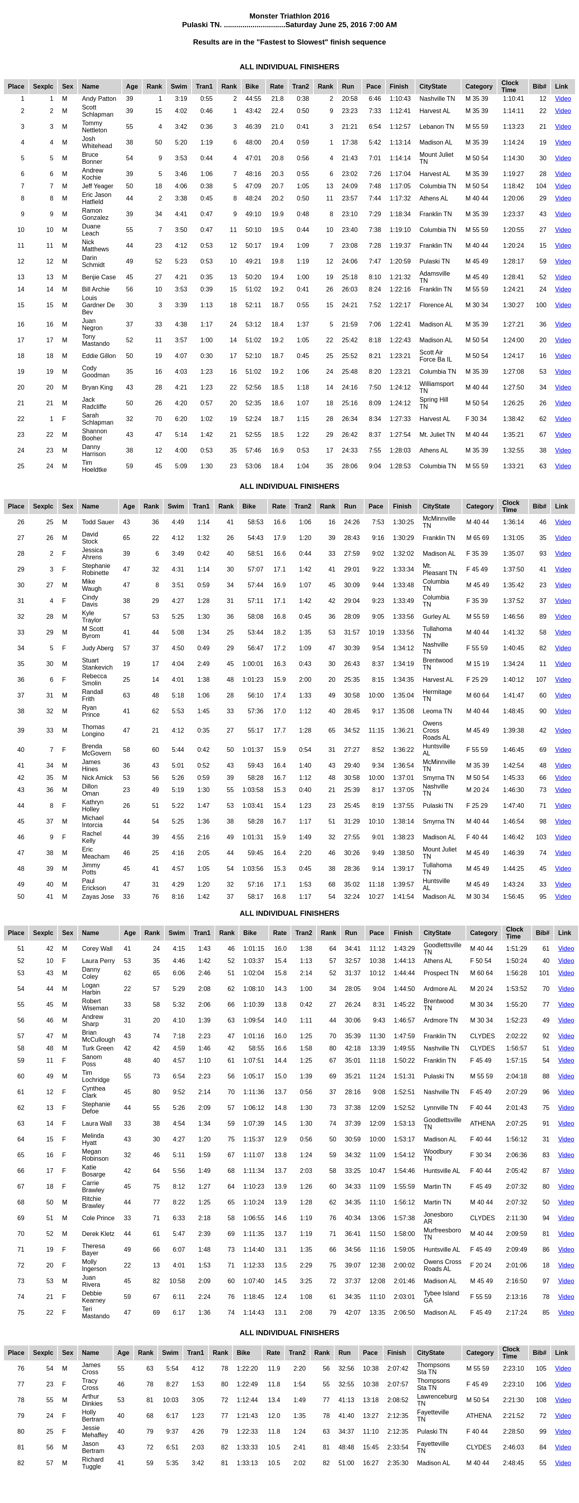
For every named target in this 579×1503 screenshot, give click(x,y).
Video (563, 98)
